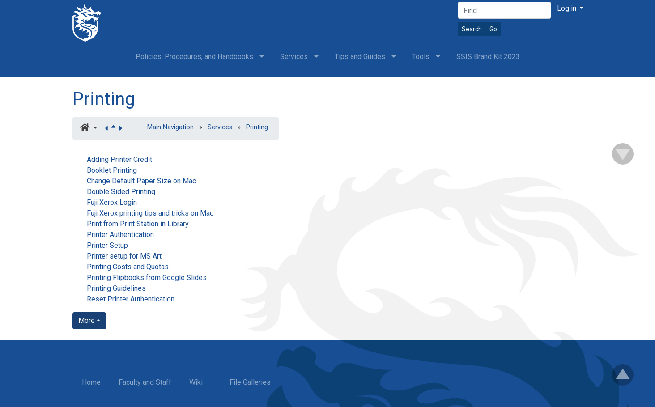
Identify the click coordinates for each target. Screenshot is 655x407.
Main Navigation (170, 127)
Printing (103, 99)
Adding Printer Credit (119, 159)
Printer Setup (107, 245)
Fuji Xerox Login (112, 202)
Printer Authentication (120, 234)
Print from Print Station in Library (138, 224)
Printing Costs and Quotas (128, 267)
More (86, 320)
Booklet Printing (112, 170)
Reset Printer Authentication (130, 299)
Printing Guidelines (116, 288)
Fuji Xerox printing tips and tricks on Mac (150, 213)
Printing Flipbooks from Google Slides (147, 277)
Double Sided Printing (121, 191)
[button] (89, 128)
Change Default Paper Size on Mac (141, 181)
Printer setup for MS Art (124, 256)
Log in (567, 8)
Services (220, 127)
